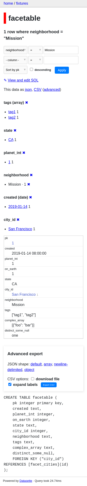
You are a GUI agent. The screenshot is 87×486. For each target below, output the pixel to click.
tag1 (12, 112)
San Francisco (20, 229)
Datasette (25, 481)
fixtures (22, 3)
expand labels (23, 385)
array (48, 364)
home (8, 3)
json (28, 90)
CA (10, 140)
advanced (52, 90)
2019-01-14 (17, 207)
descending (40, 70)
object (29, 370)
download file (45, 379)
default (36, 364)
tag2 (12, 117)
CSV (38, 90)
